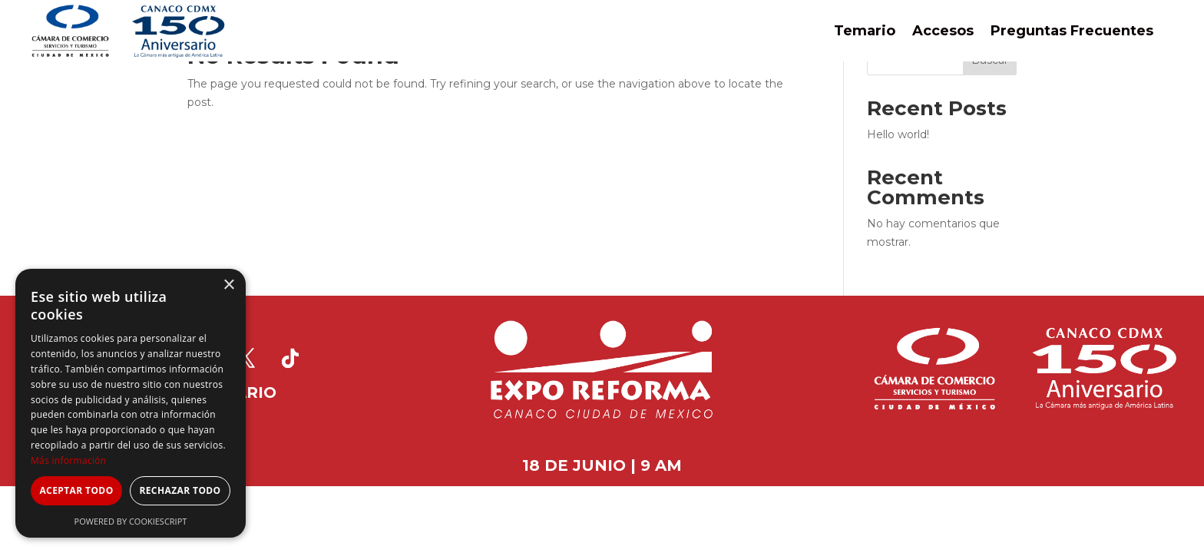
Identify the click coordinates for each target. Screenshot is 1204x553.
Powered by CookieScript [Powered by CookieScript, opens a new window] (130, 521)
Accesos (943, 30)
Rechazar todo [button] (179, 490)
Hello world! (898, 134)
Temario (864, 30)
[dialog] (130, 403)
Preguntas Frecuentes (1072, 30)
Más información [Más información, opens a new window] (68, 460)
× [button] (228, 285)
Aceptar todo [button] (76, 490)
